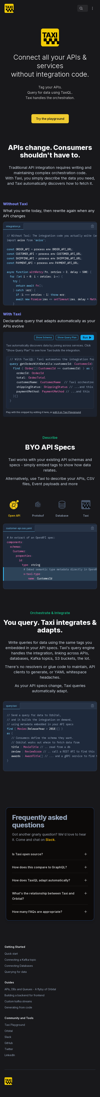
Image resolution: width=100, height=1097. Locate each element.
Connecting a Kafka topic (20, 959)
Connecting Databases (19, 965)
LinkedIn (10, 1055)
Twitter (9, 1049)
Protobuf (38, 508)
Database (62, 508)
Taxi (85, 508)
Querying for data (16, 971)
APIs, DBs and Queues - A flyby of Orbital (30, 989)
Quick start (11, 953)
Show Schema (44, 337)
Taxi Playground (15, 1024)
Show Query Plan (67, 337)
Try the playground (50, 119)
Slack (8, 1037)
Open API (14, 508)
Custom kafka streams (18, 1001)
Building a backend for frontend (24, 995)
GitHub (9, 1043)
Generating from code (18, 1007)
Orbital (9, 1030)
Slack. (51, 840)
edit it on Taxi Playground (67, 412)
